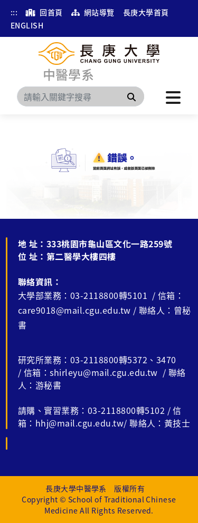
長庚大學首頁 (146, 12)
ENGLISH (27, 25)
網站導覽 (93, 12)
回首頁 (44, 12)
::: (14, 12)
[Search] (80, 96)
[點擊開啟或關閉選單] (173, 96)
